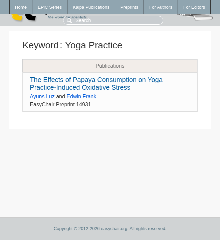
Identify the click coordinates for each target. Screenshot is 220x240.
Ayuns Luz (42, 96)
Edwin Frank (81, 96)
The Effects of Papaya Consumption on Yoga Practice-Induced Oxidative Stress (96, 83)
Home (21, 7)
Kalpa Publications (91, 7)
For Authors (160, 7)
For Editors (194, 7)
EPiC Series (50, 7)
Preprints (129, 7)
